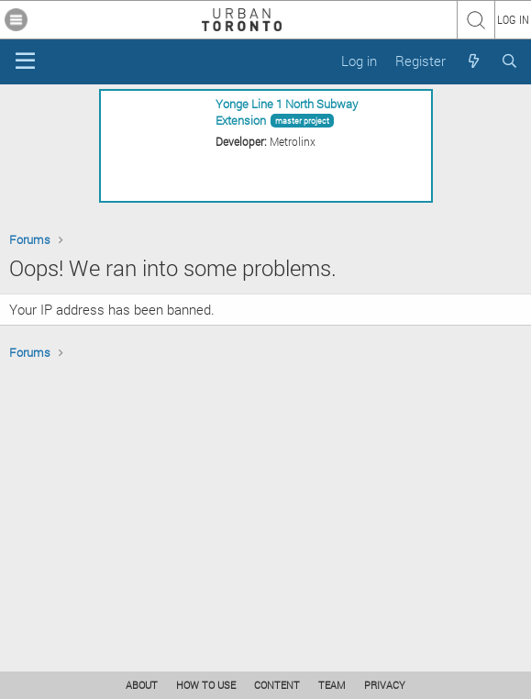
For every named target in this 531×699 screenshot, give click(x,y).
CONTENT (277, 685)
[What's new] (473, 61)
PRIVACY (384, 685)
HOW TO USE (206, 685)
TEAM (332, 685)
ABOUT (142, 685)
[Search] (509, 61)
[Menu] (25, 61)
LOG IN (513, 19)
